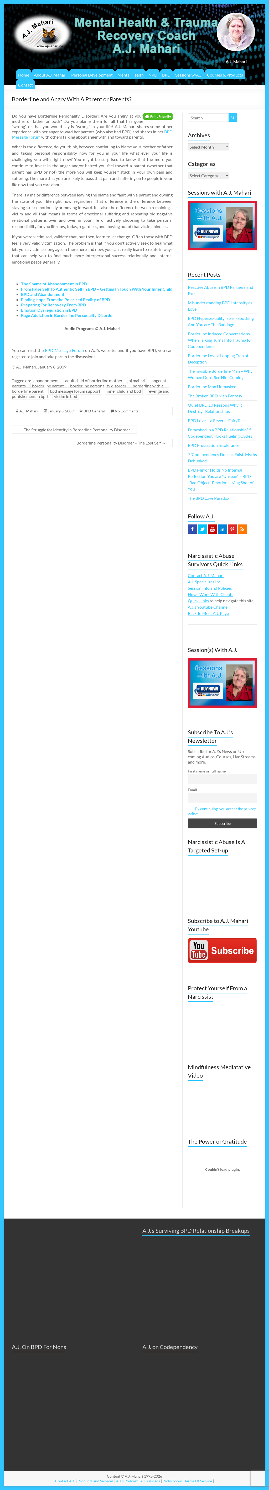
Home (23, 74)
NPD (152, 74)
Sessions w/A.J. (188, 74)
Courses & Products (225, 74)
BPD (166, 74)
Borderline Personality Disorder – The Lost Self (121, 442)
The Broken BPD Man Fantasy (215, 395)
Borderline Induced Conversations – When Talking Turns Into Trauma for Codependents (220, 340)
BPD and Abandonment (42, 294)
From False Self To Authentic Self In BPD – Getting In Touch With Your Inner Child (96, 288)
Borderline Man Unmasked (212, 386)
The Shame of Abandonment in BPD (54, 283)
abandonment (46, 380)
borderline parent (48, 385)
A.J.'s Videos (150, 1481)
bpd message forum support (75, 390)
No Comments (126, 411)
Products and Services (95, 1481)
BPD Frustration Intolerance (213, 445)
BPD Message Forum (64, 350)
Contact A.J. (65, 1481)
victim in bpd (65, 396)
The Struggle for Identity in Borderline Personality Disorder (74, 429)
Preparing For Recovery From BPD (53, 304)
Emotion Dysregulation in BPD (49, 309)
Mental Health (130, 74)
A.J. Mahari (28, 411)
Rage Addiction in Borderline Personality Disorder (67, 315)
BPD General (94, 411)
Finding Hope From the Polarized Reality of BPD (65, 299)
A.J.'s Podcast (127, 1481)
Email (192, 789)
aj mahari (137, 380)
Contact (25, 84)
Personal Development (92, 74)
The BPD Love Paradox (208, 498)
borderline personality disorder (98, 385)
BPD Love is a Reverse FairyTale (216, 420)
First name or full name (207, 771)
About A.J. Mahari (50, 74)
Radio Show (172, 1481)
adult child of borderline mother (93, 380)
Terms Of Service (198, 1481)
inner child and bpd (124, 390)
